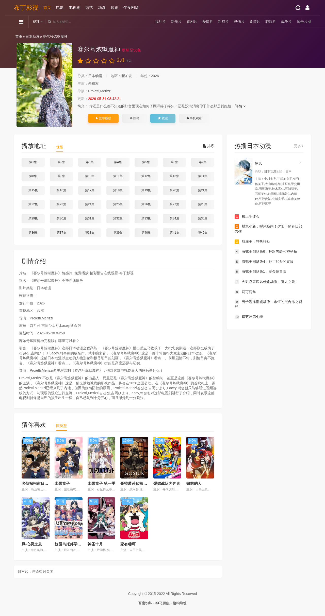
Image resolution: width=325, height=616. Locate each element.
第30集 (61, 218)
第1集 (33, 162)
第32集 (118, 218)
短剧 (114, 7)
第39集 (118, 232)
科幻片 (223, 22)
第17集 (89, 190)
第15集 (33, 190)
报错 (134, 118)
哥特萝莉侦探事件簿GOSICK (145, 483)
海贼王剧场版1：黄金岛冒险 (260, 271)
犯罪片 (270, 22)
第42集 (202, 232)
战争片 (286, 22)
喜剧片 (192, 22)
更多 (298, 146)
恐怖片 (239, 22)
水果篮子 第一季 (101, 483)
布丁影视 (26, 7)
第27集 (174, 204)
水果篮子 (62, 483)
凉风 (258, 163)
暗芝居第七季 (249, 317)
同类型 (61, 426)
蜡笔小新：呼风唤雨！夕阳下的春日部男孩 (268, 228)
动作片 (176, 22)
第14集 (202, 176)
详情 (240, 106)
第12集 (146, 176)
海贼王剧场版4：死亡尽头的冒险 (264, 262)
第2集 (62, 162)
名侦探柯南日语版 (37, 483)
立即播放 (103, 118)
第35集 (202, 218)
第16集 (61, 190)
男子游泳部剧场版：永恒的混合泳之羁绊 (268, 304)
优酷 (59, 147)
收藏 (163, 118)
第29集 (33, 218)
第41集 (174, 232)
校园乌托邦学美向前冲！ (75, 544)
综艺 (89, 7)
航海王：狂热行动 (252, 241)
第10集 (89, 176)
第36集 (33, 232)
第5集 (146, 162)
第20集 (174, 190)
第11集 (118, 176)
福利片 (160, 22)
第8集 (33, 176)
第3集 (90, 162)
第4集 (118, 162)
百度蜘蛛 (145, 603)
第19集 (146, 190)
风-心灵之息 (32, 544)
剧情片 (255, 22)
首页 (47, 7)
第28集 (202, 204)
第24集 (89, 204)
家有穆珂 (128, 544)
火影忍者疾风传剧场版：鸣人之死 (265, 282)
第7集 (203, 162)
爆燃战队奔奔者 (166, 483)
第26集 (146, 204)
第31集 (89, 218)
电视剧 (74, 7)
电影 (60, 7)
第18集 (118, 190)
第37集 (61, 232)
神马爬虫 (162, 603)
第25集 (118, 204)
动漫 (102, 7)
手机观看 (194, 118)
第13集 (174, 176)
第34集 (174, 218)
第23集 (61, 204)
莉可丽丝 (245, 292)
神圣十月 (95, 544)
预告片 (302, 22)
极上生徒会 (247, 216)
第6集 (174, 162)
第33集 (146, 218)
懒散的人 (194, 483)
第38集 (89, 232)
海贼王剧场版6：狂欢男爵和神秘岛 (266, 251)
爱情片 (207, 22)
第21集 (202, 190)
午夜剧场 (131, 7)
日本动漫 (32, 37)
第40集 (146, 232)
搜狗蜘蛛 (180, 603)
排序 (208, 146)
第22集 (33, 204)
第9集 (62, 176)
